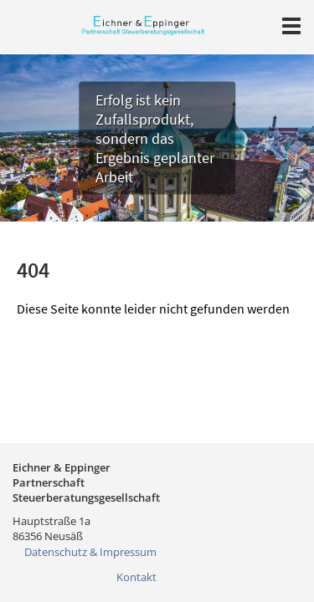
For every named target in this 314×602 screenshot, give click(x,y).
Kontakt (136, 576)
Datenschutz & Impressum (90, 551)
